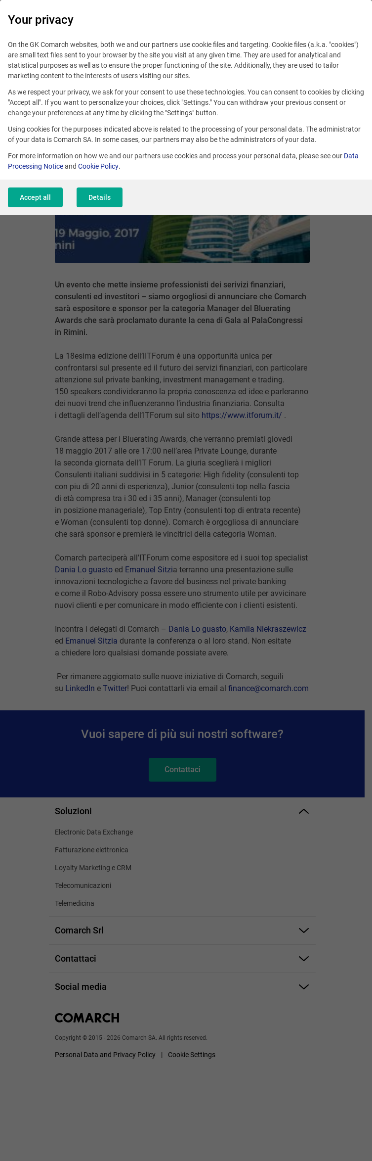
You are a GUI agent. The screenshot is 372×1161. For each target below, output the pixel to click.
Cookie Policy (98, 166)
